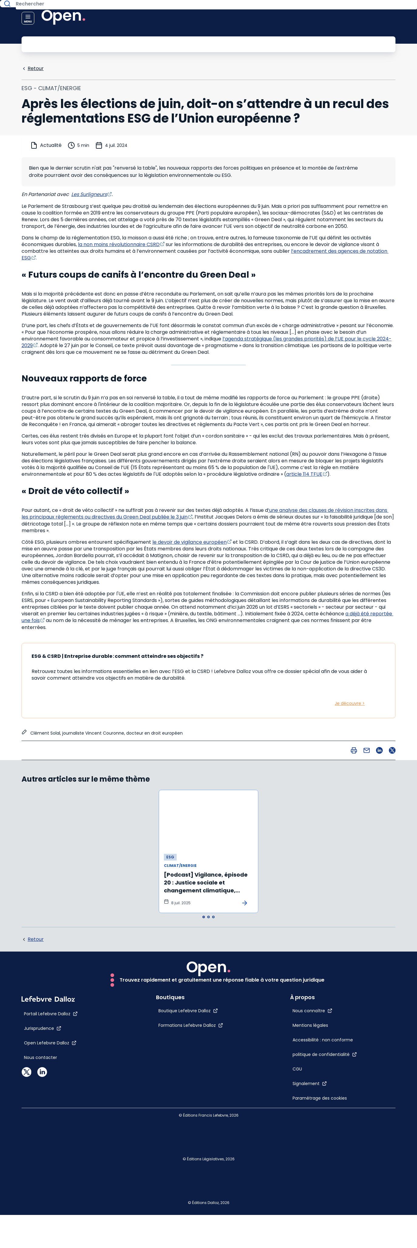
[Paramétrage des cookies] (313, 1106)
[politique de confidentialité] (338, 1050)
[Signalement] (323, 1079)
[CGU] (310, 1065)
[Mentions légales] (313, 991)
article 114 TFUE (304, 473)
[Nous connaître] (325, 970)
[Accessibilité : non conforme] (313, 1024)
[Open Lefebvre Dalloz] (50, 1202)
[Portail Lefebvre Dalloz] (51, 1173)
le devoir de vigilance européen (189, 541)
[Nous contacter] (40, 1216)
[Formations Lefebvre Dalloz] (177, 1184)
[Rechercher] (195, 43)
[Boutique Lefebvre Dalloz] (175, 1170)
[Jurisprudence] (43, 1187)
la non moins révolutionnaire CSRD (119, 243)
